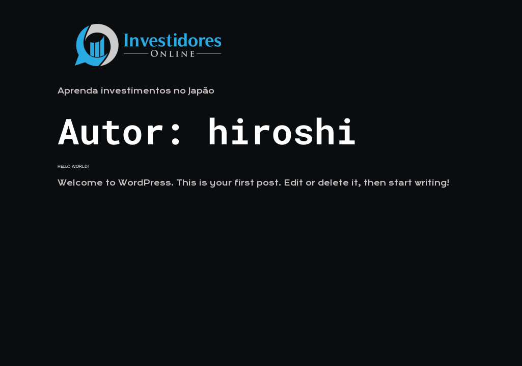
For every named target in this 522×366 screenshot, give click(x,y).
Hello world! (73, 166)
